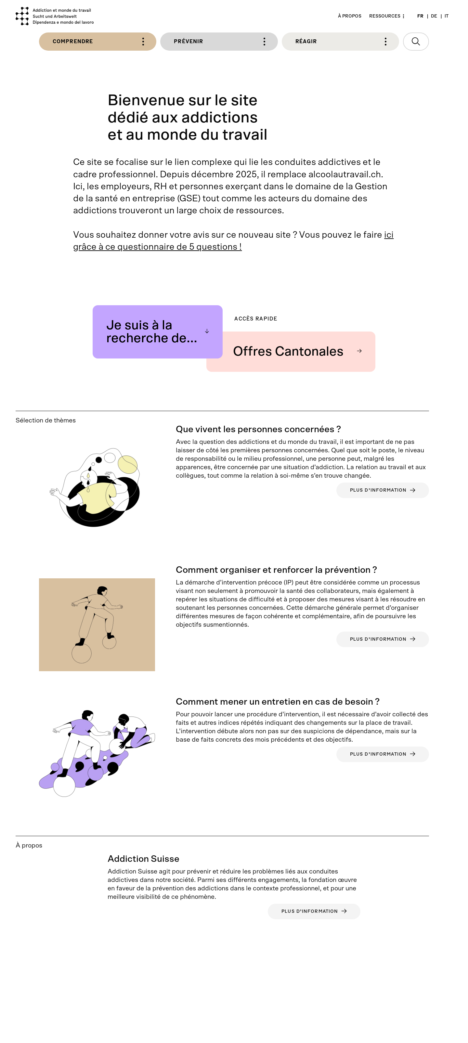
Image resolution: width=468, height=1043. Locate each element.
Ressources (384, 16)
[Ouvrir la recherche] (416, 41)
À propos (349, 16)
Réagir (341, 41)
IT (446, 16)
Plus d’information (382, 490)
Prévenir (219, 41)
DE (434, 16)
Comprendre (98, 41)
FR (420, 16)
